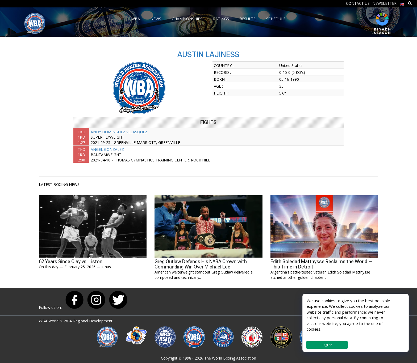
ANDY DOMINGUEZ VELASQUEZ (119, 131)
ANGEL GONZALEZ (107, 149)
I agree (327, 345)
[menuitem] (402, 3)
